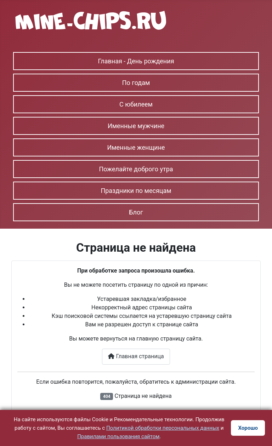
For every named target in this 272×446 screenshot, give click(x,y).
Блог (136, 212)
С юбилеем (136, 104)
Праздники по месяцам (136, 190)
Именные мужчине (136, 126)
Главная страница (136, 356)
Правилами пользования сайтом (118, 436)
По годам (136, 82)
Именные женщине (136, 147)
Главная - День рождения (136, 61)
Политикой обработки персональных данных (162, 428)
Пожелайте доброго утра (136, 169)
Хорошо (248, 428)
